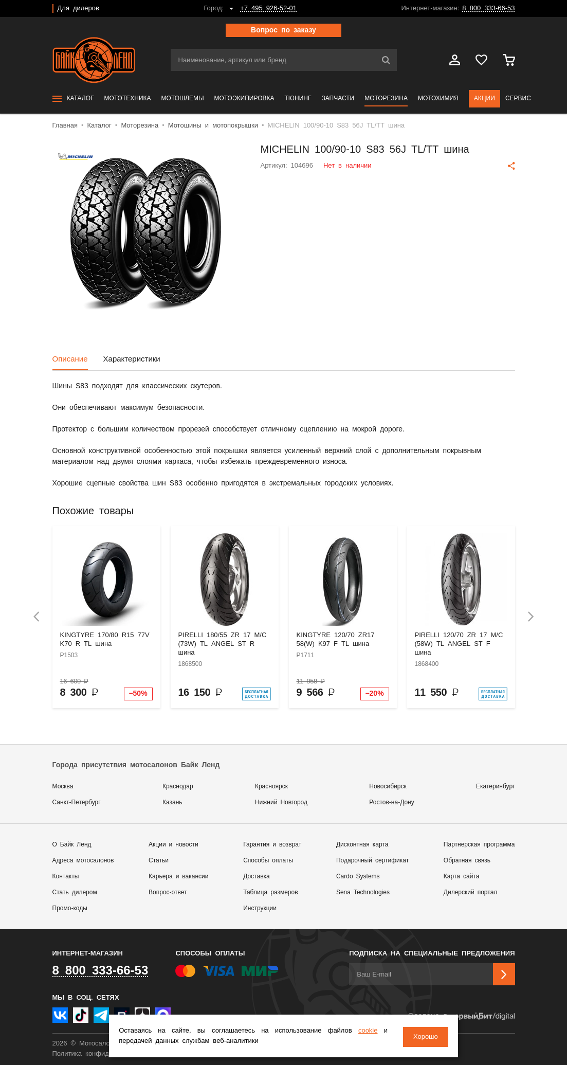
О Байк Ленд (72, 844)
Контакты (65, 876)
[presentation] (36, 616)
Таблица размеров (270, 892)
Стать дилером (74, 892)
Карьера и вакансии (178, 876)
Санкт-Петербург (76, 802)
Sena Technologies (363, 892)
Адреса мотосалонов (83, 860)
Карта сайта (462, 876)
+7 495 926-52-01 (268, 8)
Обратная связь (467, 860)
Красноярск (271, 786)
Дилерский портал (470, 892)
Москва (63, 786)
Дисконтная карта (362, 844)
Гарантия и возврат (272, 844)
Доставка (256, 876)
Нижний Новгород (281, 802)
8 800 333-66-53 (488, 8)
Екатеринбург (495, 786)
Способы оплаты (268, 860)
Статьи (159, 860)
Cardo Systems (358, 876)
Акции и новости (173, 844)
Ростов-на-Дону (391, 802)
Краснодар (177, 786)
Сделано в (461, 1016)
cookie (364, 1032)
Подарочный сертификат (372, 860)
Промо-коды (69, 908)
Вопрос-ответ (168, 892)
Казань (172, 802)
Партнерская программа (479, 844)
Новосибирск (387, 786)
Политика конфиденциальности (102, 1054)
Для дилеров (78, 8)
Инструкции (260, 908)
